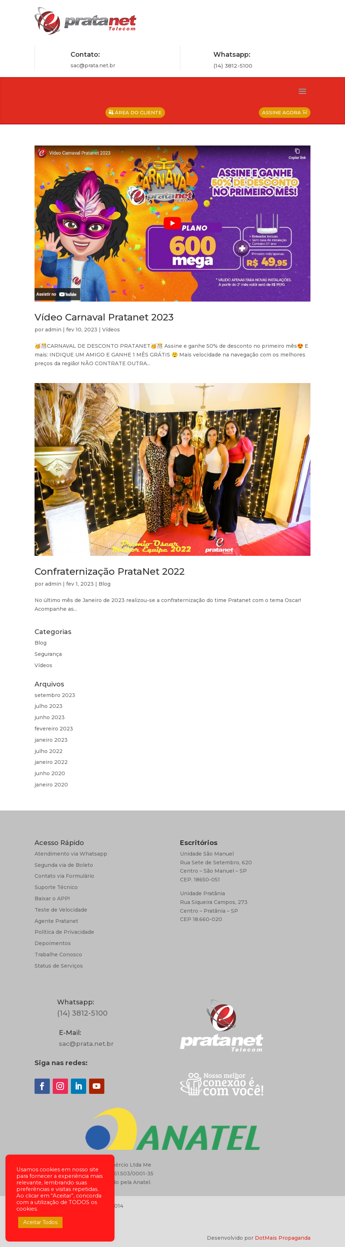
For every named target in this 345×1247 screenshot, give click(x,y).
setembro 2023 (55, 695)
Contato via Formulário (64, 876)
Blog (105, 584)
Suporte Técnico (56, 887)
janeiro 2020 (51, 784)
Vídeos (111, 329)
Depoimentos (53, 943)
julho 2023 (49, 706)
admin (53, 329)
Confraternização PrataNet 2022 (110, 571)
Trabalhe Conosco (58, 954)
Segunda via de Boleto (64, 865)
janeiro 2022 (51, 762)
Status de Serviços (59, 966)
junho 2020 (50, 773)
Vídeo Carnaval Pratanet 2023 (104, 317)
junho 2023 (50, 717)
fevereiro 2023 (54, 728)
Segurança (48, 654)
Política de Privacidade (64, 932)
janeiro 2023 (51, 740)
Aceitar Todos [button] (40, 1222)
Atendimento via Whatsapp (71, 853)
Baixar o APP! (52, 898)
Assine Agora (281, 112)
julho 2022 (49, 751)
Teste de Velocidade (61, 910)
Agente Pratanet (56, 921)
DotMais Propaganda (282, 1238)
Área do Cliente (138, 112)
